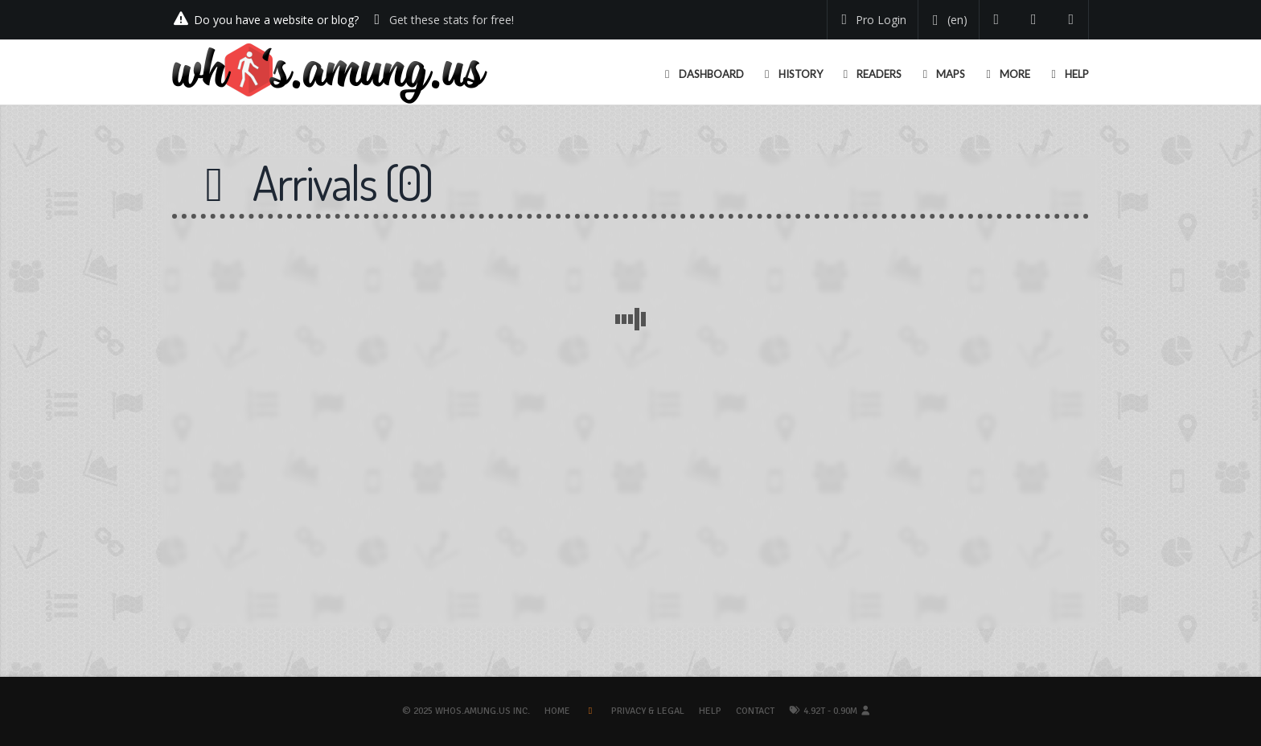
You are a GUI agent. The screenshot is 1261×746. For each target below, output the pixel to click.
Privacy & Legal (647, 711)
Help (710, 711)
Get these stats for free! (451, 19)
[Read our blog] (1034, 19)
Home (557, 711)
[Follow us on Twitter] (997, 19)
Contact (755, 711)
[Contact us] (1071, 19)
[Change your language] (946, 20)
